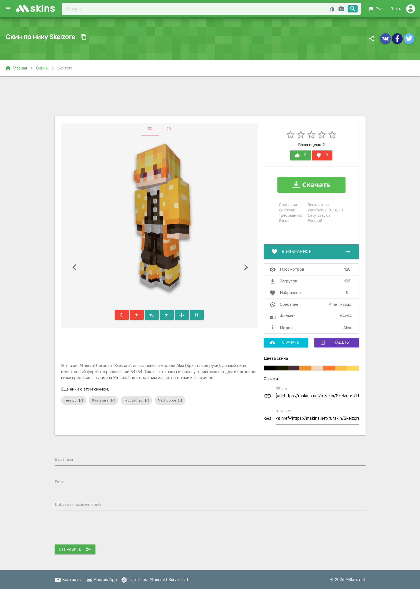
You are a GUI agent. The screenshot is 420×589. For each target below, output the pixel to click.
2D (168, 129)
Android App (101, 579)
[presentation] (95, 528)
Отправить (75, 549)
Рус (375, 8)
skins (42, 8)
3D (149, 129)
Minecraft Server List (169, 579)
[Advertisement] (210, 96)
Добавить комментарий (78, 504)
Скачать (284, 342)
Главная (16, 68)
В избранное (311, 251)
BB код (281, 388)
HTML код (283, 411)
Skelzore (65, 68)
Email (59, 482)
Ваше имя (64, 459)
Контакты (68, 579)
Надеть (334, 342)
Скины (42, 68)
